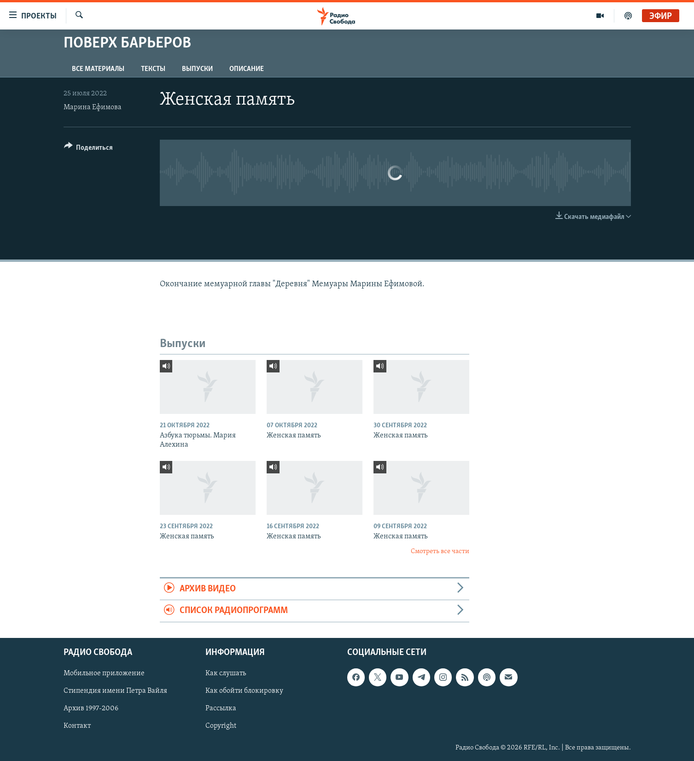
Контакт (77, 726)
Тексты (153, 69)
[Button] (88, 149)
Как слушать (225, 673)
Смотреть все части (440, 551)
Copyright (220, 726)
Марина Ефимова (93, 107)
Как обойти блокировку (244, 691)
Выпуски (197, 69)
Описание (246, 69)
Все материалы (98, 69)
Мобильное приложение (104, 673)
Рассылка (220, 708)
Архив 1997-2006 (91, 708)
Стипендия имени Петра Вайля (115, 691)
